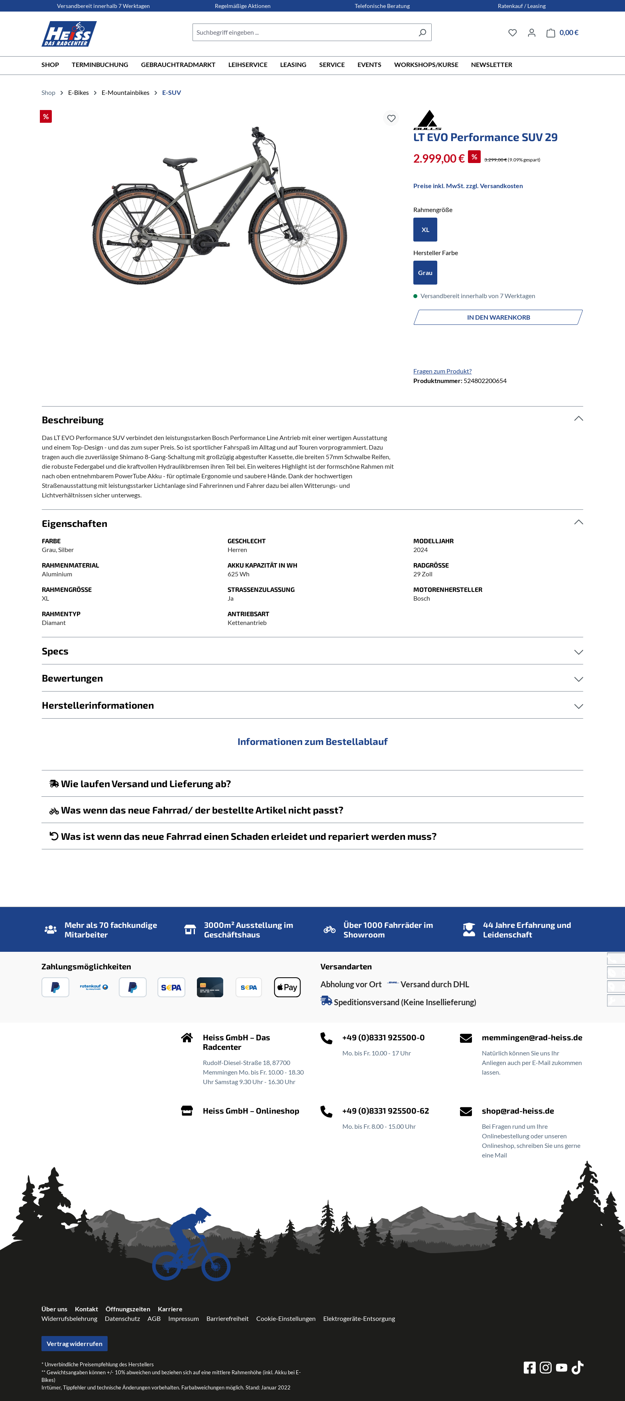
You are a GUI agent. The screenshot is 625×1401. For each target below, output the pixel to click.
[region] (219, 199)
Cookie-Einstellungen (286, 1318)
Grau (425, 272)
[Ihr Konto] (531, 32)
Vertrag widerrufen (74, 1343)
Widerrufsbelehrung (69, 1318)
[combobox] (303, 32)
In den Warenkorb (498, 317)
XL (425, 229)
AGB (154, 1318)
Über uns (54, 1309)
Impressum (183, 1318)
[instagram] (546, 1369)
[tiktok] (578, 1369)
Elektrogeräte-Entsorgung (359, 1318)
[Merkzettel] (512, 32)
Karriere (170, 1309)
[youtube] (562, 1368)
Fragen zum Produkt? (442, 371)
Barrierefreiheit (227, 1318)
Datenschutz (122, 1318)
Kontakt (86, 1309)
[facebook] (530, 1369)
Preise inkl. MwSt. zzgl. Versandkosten (468, 185)
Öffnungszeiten (128, 1309)
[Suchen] (422, 32)
